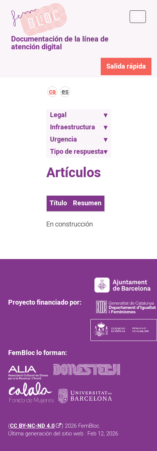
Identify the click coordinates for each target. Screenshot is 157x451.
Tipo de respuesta (78, 152)
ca (52, 92)
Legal (78, 115)
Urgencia (78, 140)
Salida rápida (126, 67)
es (65, 92)
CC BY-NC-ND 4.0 (32, 426)
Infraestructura (78, 127)
